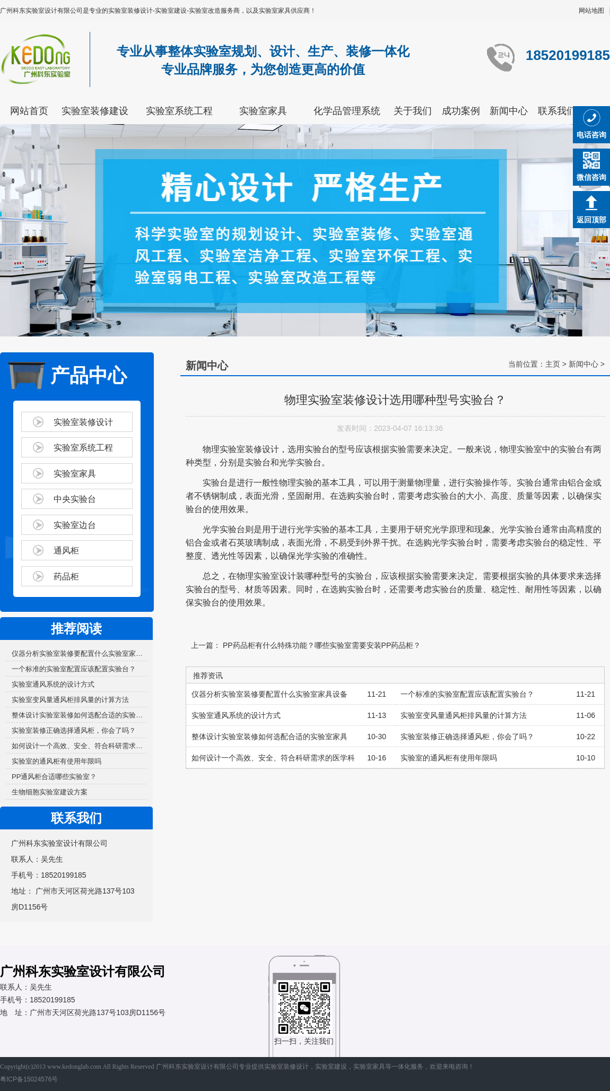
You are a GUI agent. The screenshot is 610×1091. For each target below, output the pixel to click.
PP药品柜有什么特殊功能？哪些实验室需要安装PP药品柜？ (321, 645)
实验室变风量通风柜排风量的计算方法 (70, 700)
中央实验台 (75, 499)
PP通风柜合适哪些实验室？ (54, 777)
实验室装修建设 (95, 111)
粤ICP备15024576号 (29, 1079)
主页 (552, 364)
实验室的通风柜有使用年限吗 (56, 761)
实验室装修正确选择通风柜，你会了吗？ (74, 730)
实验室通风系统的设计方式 (53, 684)
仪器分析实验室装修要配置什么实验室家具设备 (79, 653)
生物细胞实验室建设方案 (50, 792)
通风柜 (66, 550)
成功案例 (461, 111)
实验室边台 (75, 525)
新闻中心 (509, 111)
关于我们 (413, 111)
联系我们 (557, 111)
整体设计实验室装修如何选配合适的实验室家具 (79, 715)
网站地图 (591, 10)
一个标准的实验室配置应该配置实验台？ (74, 669)
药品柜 (66, 576)
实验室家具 (263, 111)
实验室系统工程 (179, 111)
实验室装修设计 (83, 422)
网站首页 (29, 111)
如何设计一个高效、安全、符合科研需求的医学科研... (79, 746)
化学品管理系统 (346, 111)
